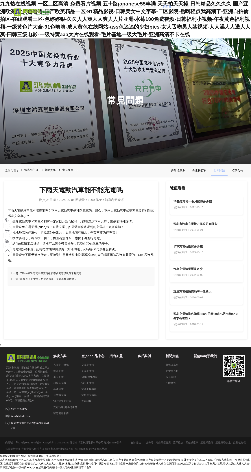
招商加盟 (140, 13)
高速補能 (58, 391)
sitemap (83, 451)
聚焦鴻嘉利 (178, 170)
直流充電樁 (87, 373)
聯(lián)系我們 (209, 13)
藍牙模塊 (178, 445)
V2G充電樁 (87, 385)
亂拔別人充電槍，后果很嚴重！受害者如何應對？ (48, 278)
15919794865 (19, 411)
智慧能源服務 (61, 415)
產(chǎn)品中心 (121, 13)
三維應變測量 (223, 445)
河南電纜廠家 (163, 445)
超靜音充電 (59, 385)
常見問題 (68, 170)
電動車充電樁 (89, 397)
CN (234, 13)
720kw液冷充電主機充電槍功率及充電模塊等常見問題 (51, 273)
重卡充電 (58, 379)
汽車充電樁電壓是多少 (188, 270)
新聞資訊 (169, 13)
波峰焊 (149, 445)
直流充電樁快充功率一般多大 (193, 293)
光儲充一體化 (61, 367)
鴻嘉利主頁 (31, 170)
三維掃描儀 (206, 445)
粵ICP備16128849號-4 (28, 445)
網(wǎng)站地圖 (98, 451)
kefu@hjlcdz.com (21, 418)
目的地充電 (59, 397)
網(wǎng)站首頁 (84, 13)
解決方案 (103, 13)
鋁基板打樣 (239, 445)
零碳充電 (58, 373)
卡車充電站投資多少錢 (188, 247)
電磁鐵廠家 (191, 445)
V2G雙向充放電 (62, 403)
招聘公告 (237, 170)
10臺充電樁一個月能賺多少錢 (193, 201)
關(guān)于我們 (187, 13)
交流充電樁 (87, 367)
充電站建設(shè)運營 (65, 409)
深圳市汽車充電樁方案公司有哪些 (195, 224)
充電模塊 (86, 403)
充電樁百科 (199, 170)
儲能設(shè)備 (89, 379)
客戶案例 (154, 13)
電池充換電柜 (89, 391)
